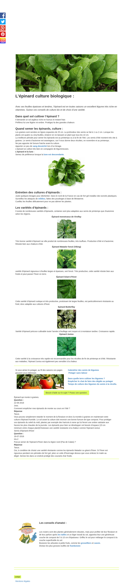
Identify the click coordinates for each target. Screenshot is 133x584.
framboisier (75, 546)
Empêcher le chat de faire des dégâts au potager (90, 381)
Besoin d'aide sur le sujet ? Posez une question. (66, 393)
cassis (97, 543)
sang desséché (40, 146)
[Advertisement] (37, 19)
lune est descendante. (54, 154)
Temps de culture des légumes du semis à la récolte (92, 384)
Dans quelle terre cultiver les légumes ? (86, 378)
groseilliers (86, 543)
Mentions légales (22, 581)
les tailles (62, 535)
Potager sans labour (77, 373)
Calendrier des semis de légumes (83, 370)
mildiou (41, 199)
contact (17, 577)
